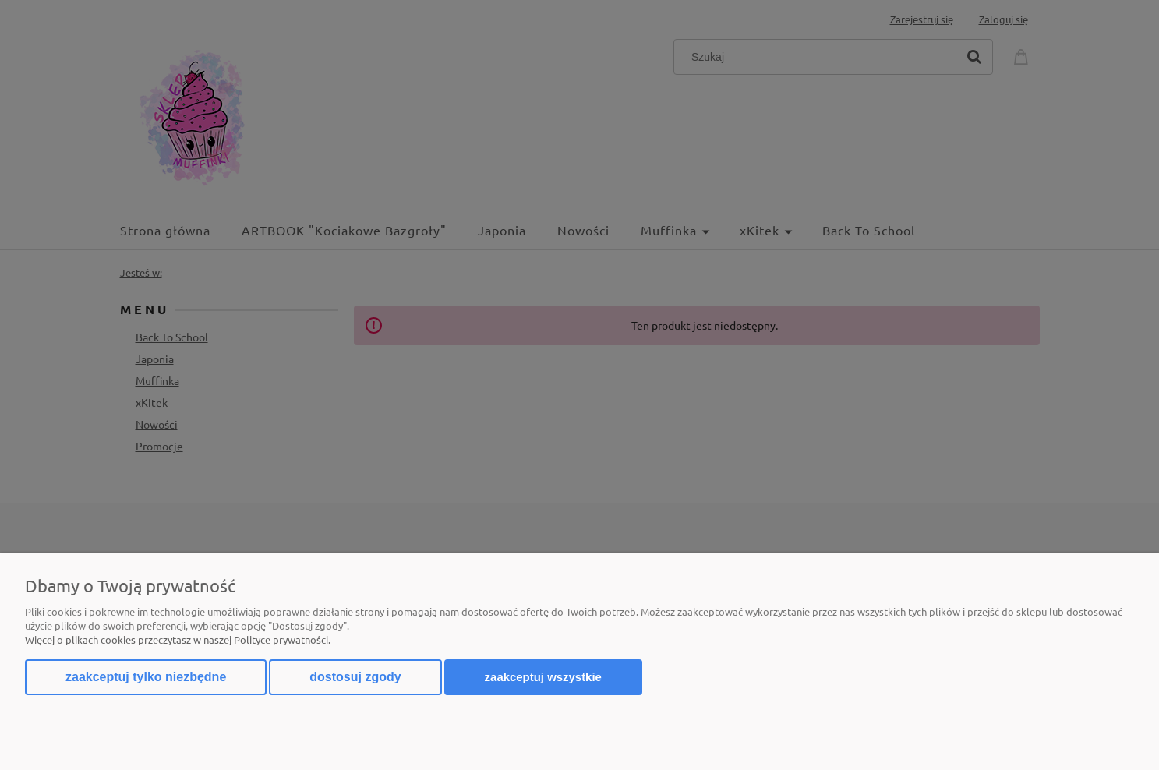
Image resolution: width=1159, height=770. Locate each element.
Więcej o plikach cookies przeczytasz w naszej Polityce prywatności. (177, 639)
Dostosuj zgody (355, 676)
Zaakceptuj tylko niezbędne (145, 676)
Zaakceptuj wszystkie (543, 676)
